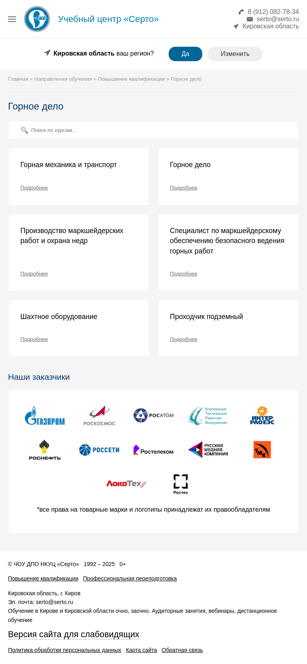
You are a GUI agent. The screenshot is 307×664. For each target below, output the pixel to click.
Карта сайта (141, 650)
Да (185, 53)
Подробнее (34, 188)
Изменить (235, 53)
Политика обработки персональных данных (64, 650)
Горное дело (190, 165)
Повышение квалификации (43, 578)
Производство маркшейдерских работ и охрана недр (72, 236)
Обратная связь (182, 650)
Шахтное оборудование (59, 317)
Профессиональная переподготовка (130, 578)
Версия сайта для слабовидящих (74, 634)
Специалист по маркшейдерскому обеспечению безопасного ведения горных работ (227, 241)
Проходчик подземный (206, 317)
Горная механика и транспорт (68, 165)
